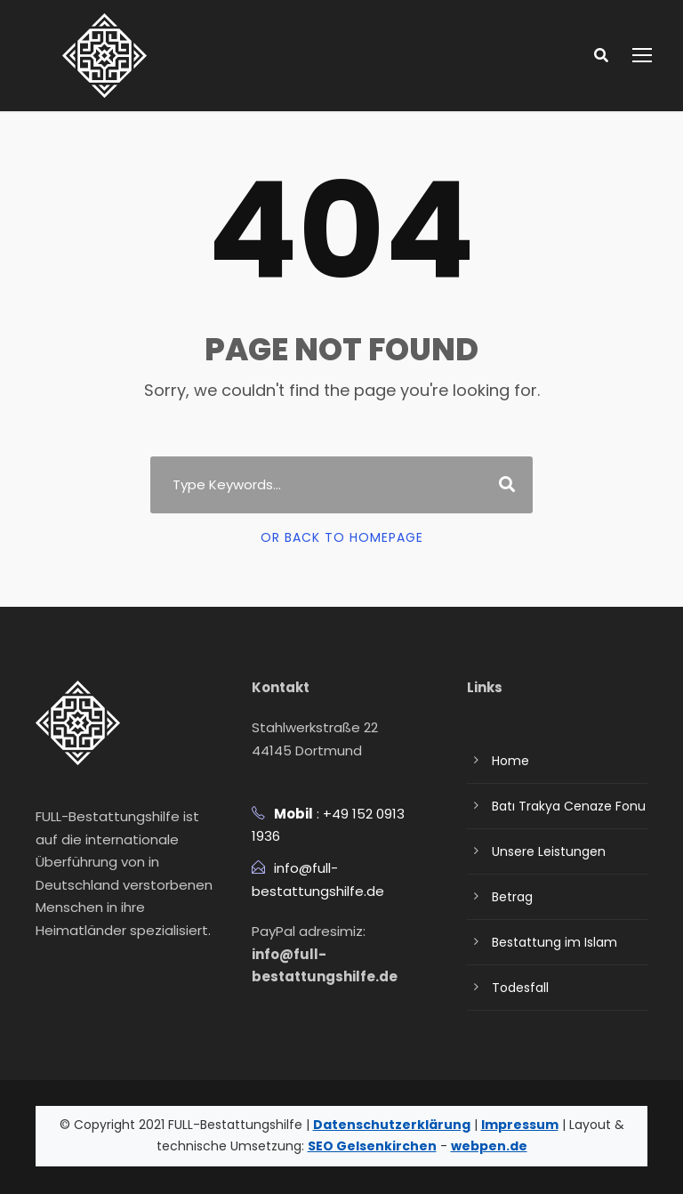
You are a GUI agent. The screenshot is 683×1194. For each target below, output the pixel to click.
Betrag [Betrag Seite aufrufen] (510, 897)
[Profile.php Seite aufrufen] (44, 974)
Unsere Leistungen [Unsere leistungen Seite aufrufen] (544, 851)
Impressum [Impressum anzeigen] (468, 1124)
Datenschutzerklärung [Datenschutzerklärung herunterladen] (358, 1124)
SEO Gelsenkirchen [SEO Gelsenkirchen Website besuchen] (339, 1146)
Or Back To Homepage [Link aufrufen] (342, 537)
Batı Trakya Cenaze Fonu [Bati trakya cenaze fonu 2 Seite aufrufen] (562, 806)
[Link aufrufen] (104, 54)
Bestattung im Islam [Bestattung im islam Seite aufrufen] (546, 942)
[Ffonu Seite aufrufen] (78, 974)
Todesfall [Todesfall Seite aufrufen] (516, 987)
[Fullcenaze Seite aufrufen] (112, 974)
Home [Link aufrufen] (508, 761)
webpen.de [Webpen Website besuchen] (439, 1146)
